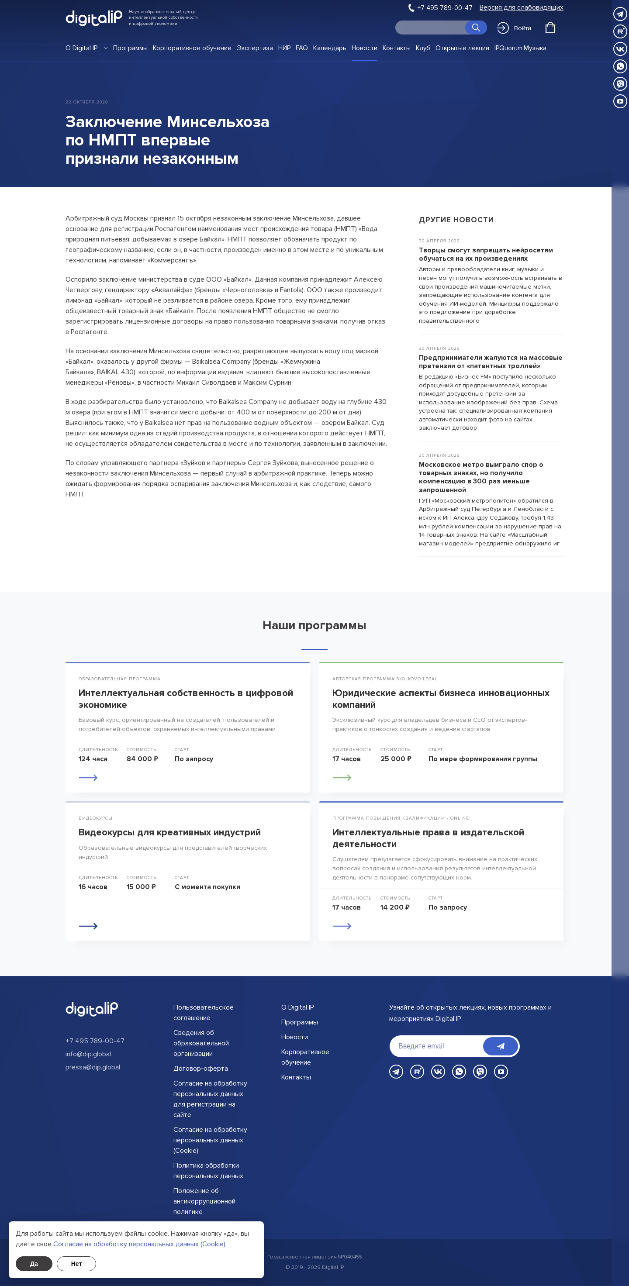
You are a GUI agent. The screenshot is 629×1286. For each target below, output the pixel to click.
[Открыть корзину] (550, 27)
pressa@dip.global (93, 1067)
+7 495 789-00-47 (445, 8)
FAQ (302, 48)
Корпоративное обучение (192, 48)
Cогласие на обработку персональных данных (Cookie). (140, 1244)
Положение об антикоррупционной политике (204, 1201)
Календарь (329, 48)
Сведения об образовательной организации (201, 1043)
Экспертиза (255, 48)
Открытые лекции (462, 48)
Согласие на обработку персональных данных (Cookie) (210, 1140)
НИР (284, 48)
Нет (76, 1263)
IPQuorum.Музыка (520, 48)
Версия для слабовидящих (521, 7)
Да (34, 1263)
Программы (130, 48)
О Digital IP (81, 48)
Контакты (397, 48)
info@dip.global (88, 1054)
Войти (514, 28)
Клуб (423, 48)
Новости (364, 48)
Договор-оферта (200, 1068)
